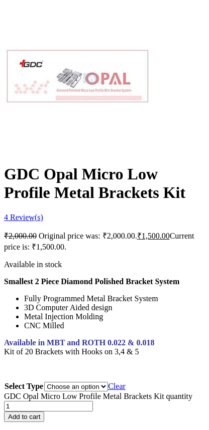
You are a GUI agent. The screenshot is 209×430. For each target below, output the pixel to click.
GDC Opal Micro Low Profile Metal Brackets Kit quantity (98, 396)
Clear (117, 386)
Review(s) (23, 217)
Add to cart (24, 416)
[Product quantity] (48, 406)
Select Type (24, 386)
